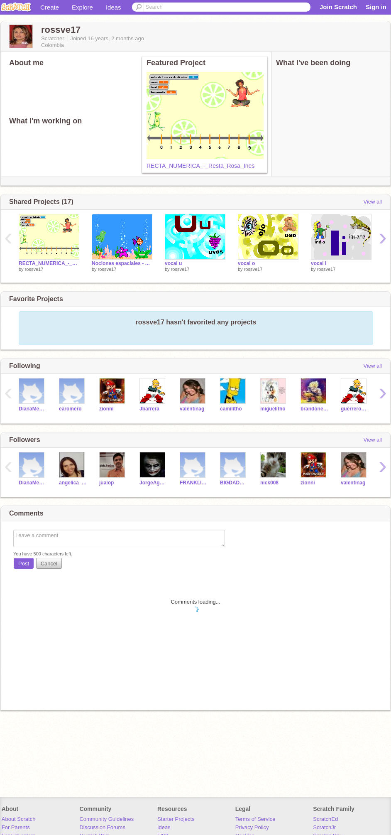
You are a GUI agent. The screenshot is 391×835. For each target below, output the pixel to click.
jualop (106, 483)
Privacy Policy (252, 827)
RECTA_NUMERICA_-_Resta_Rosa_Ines (200, 165)
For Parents (16, 827)
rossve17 (34, 269)
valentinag (192, 409)
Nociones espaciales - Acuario (122, 263)
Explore (82, 7)
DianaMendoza (32, 409)
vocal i (318, 263)
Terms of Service (255, 819)
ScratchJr (324, 827)
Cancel (49, 563)
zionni (106, 409)
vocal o (246, 263)
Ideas (113, 7)
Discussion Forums (102, 827)
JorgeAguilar (153, 483)
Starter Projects (176, 819)
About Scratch (19, 819)
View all (372, 202)
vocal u (173, 263)
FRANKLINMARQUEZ (194, 483)
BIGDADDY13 (234, 483)
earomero (70, 409)
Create (49, 7)
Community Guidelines (106, 819)
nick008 (269, 483)
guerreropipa (355, 409)
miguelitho (273, 409)
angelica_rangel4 (73, 483)
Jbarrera (149, 409)
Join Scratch (338, 6)
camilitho (231, 409)
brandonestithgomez (314, 409)
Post (23, 563)
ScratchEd (325, 819)
